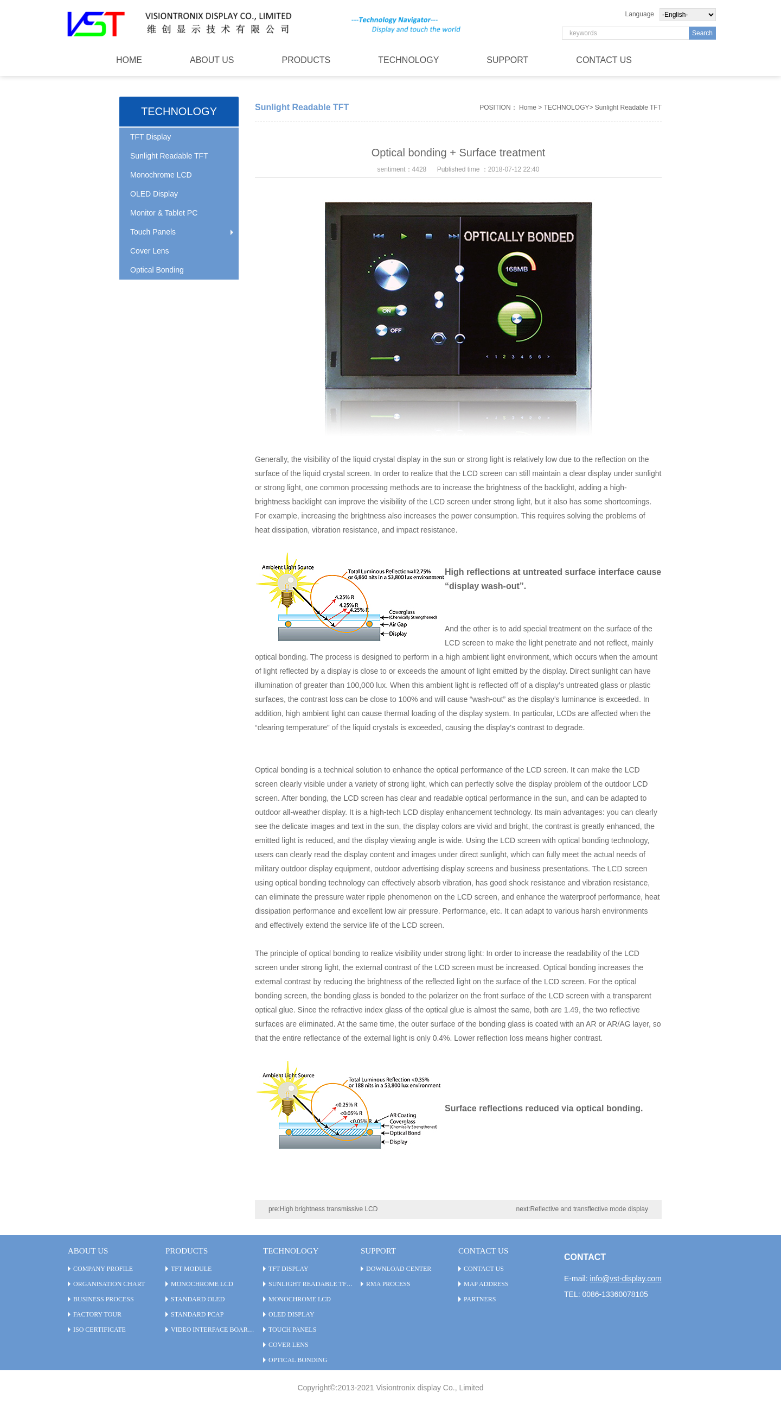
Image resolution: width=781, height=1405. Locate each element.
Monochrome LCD (161, 174)
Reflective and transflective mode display (589, 1209)
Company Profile (103, 1269)
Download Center (398, 1269)
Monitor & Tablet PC (163, 212)
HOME (129, 60)
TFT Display (150, 136)
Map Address (486, 1284)
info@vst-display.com (625, 1278)
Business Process (103, 1299)
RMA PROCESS (388, 1284)
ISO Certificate (99, 1329)
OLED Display (154, 193)
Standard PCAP (197, 1314)
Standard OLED (198, 1299)
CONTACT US (604, 60)
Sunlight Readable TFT (169, 155)
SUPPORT (507, 60)
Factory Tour (97, 1314)
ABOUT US (212, 60)
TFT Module (191, 1269)
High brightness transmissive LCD (329, 1209)
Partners (480, 1299)
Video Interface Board (211, 1329)
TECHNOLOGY (408, 60)
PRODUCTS (306, 60)
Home (527, 107)
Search (702, 33)
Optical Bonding (157, 269)
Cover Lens (149, 250)
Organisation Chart (109, 1284)
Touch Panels (153, 231)
